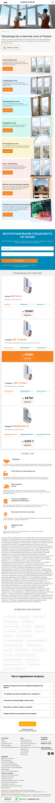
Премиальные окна (39, 617)
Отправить (20, 261)
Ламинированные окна (11, 101)
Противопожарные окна (11, 621)
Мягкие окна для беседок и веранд (16, 184)
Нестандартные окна (10, 144)
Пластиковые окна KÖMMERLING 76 (37, 640)
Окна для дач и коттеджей (11, 626)
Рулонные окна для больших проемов (17, 205)
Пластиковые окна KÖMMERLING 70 (14, 669)
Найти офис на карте (47, 749)
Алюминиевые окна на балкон (12, 659)
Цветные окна (39, 631)
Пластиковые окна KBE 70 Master (13, 640)
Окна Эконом (26, 626)
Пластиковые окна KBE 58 (24, 636)
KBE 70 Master (19, 339)
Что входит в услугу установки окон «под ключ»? (27, 694)
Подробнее (7, 69)
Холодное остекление (7, 776)
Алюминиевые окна (10, 81)
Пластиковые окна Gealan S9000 (25, 655)
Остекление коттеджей (22, 650)
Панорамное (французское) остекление (12, 780)
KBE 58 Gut (16, 296)
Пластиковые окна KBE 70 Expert (13, 645)
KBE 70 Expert (20, 383)
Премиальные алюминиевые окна (13, 664)
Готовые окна (8, 655)
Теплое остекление (6, 778)
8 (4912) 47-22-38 (27, 2)
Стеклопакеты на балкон (8, 784)
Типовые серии (8, 636)
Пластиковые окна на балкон (9, 782)
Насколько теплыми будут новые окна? (27, 700)
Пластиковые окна (10, 60)
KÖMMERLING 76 (20, 426)
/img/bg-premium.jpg (33, 664)
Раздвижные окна (9, 123)
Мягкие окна (7, 650)
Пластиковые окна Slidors (34, 645)
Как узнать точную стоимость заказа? (27, 707)
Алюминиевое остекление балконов (11, 786)
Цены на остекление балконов (10, 775)
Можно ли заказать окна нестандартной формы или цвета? (27, 686)
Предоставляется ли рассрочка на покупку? (27, 714)
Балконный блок (6, 787)
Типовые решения (24, 617)
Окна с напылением (10, 164)
